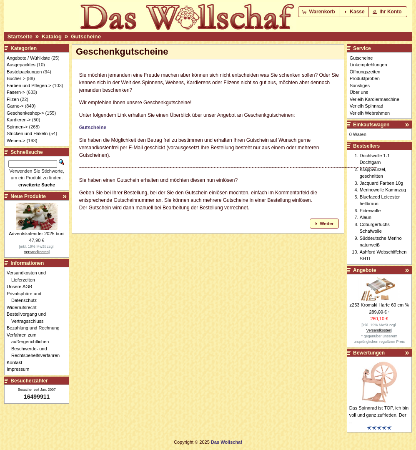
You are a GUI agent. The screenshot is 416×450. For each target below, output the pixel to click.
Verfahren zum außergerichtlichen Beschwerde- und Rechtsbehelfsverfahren (35, 345)
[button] (319, 11)
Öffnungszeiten (365, 71)
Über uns (359, 92)
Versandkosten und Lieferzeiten (28, 276)
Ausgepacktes (21, 64)
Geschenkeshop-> (25, 113)
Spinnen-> (17, 126)
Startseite (20, 36)
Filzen (13, 99)
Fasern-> (16, 92)
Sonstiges (360, 85)
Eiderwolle (370, 210)
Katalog (52, 36)
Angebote (364, 270)
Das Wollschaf (226, 442)
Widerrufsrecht (24, 307)
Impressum (20, 369)
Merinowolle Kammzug (383, 189)
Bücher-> (16, 78)
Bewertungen (369, 353)
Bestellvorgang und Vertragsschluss (28, 318)
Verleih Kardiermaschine (374, 99)
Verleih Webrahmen (370, 113)
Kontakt (16, 362)
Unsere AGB (21, 286)
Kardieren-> (19, 119)
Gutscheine (86, 36)
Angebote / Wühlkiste (28, 57)
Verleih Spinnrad (366, 105)
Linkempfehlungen (368, 64)
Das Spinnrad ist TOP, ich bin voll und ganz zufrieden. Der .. (378, 414)
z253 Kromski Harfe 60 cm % (379, 304)
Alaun (365, 217)
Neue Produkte (28, 196)
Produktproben (365, 78)
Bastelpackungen (24, 71)
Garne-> (15, 105)
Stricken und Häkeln (27, 133)
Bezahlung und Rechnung (35, 327)
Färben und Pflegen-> (29, 85)
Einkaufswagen (371, 125)
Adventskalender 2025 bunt (37, 233)
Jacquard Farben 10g (381, 183)
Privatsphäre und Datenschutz (26, 297)
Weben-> (16, 140)
